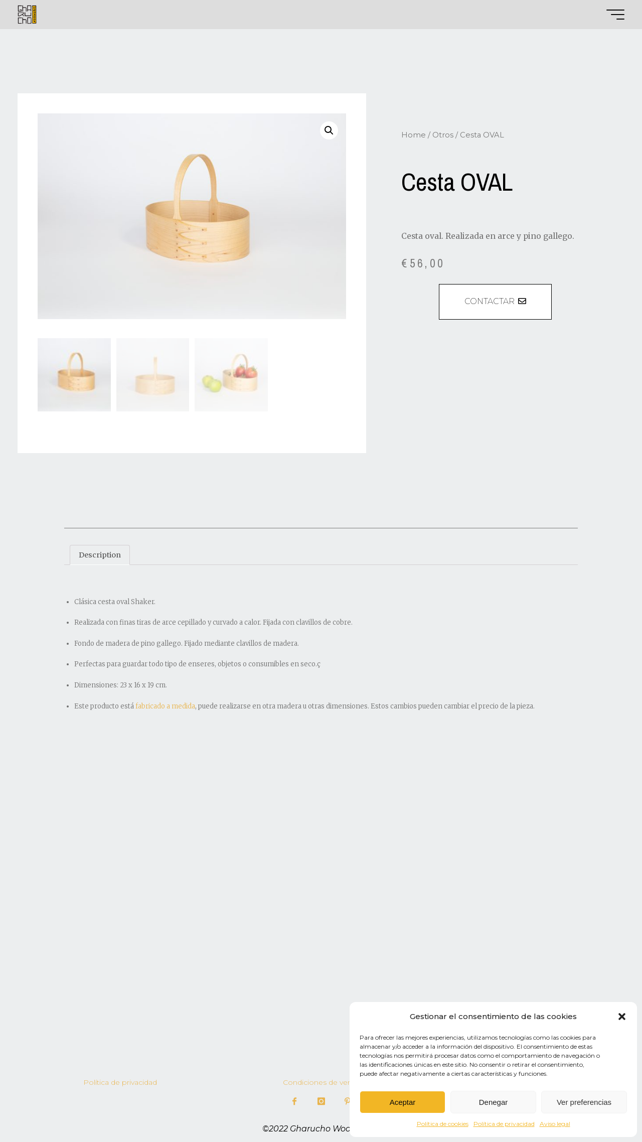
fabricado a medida (165, 704)
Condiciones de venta (321, 1080)
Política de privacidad (504, 1123)
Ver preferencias (584, 1102)
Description (100, 553)
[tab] (101, 553)
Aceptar (403, 1102)
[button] (622, 1017)
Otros (442, 134)
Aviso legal (555, 1123)
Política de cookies (442, 1123)
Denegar (493, 1102)
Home (413, 134)
